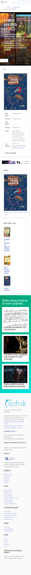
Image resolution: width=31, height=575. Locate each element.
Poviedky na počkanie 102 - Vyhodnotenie (15, 328)
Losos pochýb (6, 289)
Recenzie (6, 478)
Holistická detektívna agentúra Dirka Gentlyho (7, 246)
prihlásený (21, 148)
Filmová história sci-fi (10, 503)
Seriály (6, 541)
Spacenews (7, 476)
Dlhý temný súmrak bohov (7, 270)
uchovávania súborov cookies (13, 427)
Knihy (5, 543)
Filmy (5, 539)
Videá (5, 482)
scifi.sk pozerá (8, 500)
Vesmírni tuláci (8, 519)
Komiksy (6, 544)
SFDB (8, 7)
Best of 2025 (7, 490)
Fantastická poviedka (10, 513)
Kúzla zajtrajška (8, 529)
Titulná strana (8, 474)
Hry (5, 546)
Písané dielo (16, 7)
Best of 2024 (7, 492)
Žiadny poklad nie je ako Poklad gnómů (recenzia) (14, 385)
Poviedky (6, 480)
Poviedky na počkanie (10, 515)
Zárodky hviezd (8, 531)
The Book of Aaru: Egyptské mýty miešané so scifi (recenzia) (15, 356)
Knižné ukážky (8, 494)
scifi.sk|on (7, 511)
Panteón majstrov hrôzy (11, 498)
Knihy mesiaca (8, 496)
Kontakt (14, 431)
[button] (14, 2)
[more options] (26, 69)
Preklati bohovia (8, 517)
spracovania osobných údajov (13, 425)
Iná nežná (7, 527)
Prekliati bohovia (9, 502)
